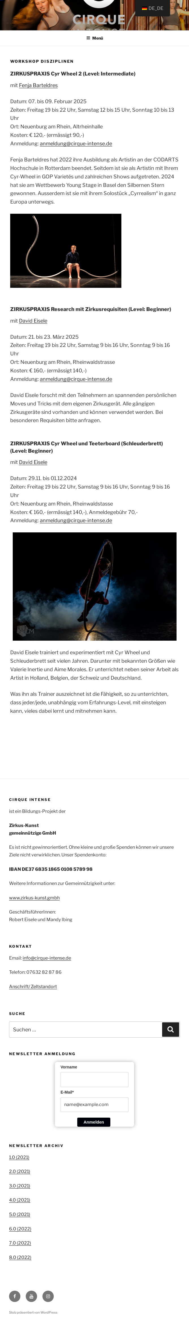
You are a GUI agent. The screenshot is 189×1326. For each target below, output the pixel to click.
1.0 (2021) (19, 1157)
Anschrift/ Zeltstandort (33, 986)
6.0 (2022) (20, 1229)
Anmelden (93, 1122)
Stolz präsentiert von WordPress (33, 1312)
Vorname (69, 1067)
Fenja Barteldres (38, 85)
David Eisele (33, 321)
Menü (94, 38)
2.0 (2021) (19, 1171)
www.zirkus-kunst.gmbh (34, 897)
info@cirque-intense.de (47, 958)
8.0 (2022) (20, 1257)
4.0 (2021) (19, 1200)
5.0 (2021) (19, 1214)
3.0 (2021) (19, 1186)
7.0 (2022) (20, 1243)
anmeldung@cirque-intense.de (76, 143)
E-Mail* (67, 1092)
